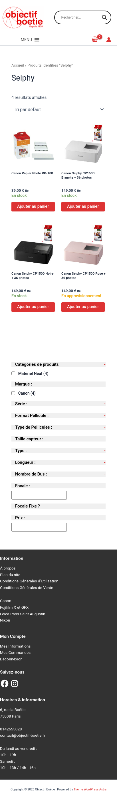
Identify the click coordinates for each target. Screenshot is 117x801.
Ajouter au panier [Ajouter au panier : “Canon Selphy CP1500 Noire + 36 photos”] (33, 306)
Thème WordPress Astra (90, 789)
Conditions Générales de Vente (26, 587)
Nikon (5, 620)
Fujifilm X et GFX (14, 607)
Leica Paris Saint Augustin (22, 614)
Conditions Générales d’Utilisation (29, 581)
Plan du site (10, 574)
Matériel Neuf (33, 373)
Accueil (17, 65)
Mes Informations (15, 646)
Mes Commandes (15, 652)
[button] (26, 39)
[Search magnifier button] (104, 17)
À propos (8, 568)
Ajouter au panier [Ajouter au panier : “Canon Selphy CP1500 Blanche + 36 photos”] (83, 206)
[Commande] (58, 109)
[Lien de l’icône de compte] (108, 39)
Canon (27, 393)
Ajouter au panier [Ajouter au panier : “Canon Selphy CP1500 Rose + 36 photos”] (83, 306)
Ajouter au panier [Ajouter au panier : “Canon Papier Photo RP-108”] (33, 206)
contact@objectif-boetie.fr (22, 735)
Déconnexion (11, 659)
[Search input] (80, 17)
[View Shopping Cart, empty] (95, 39)
